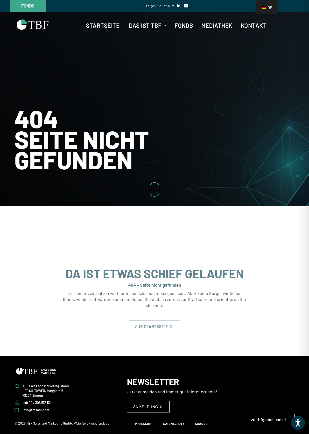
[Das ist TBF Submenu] (164, 26)
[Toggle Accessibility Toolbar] (297, 422)
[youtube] (186, 6)
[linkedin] (178, 6)
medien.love (100, 423)
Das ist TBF (145, 26)
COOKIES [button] (201, 424)
